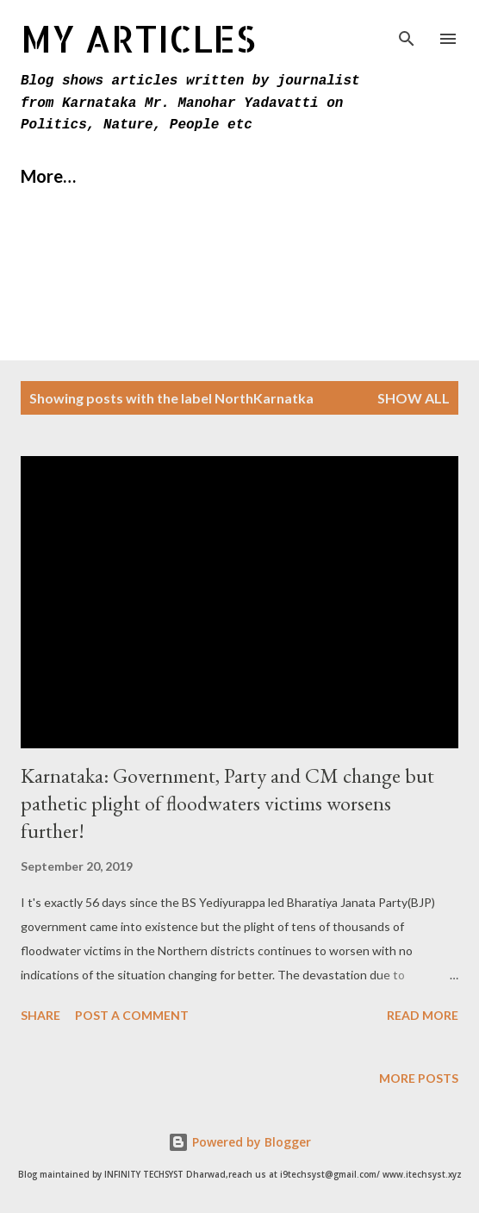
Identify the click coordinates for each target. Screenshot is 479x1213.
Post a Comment (132, 1015)
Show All (413, 398)
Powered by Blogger (239, 1142)
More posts (418, 1078)
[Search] (406, 31)
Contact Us (271, 176)
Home (44, 176)
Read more (422, 1015)
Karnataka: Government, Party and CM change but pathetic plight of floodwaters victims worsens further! (227, 803)
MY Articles (138, 38)
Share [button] (40, 1015)
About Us (147, 176)
